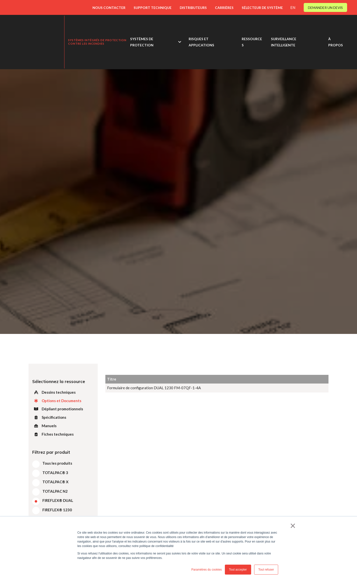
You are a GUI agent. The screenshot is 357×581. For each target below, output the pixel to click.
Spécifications (49, 417)
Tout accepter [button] (238, 569)
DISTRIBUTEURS (193, 7)
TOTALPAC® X (55, 482)
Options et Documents (56, 400)
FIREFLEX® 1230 (57, 510)
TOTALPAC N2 (55, 491)
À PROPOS (335, 30)
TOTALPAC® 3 (55, 472)
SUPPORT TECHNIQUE (153, 7)
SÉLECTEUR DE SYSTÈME (262, 7)
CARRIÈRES (224, 7)
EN (292, 7)
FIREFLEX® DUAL (57, 500)
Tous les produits (57, 463)
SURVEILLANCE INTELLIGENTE (283, 30)
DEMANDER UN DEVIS (325, 7)
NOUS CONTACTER (108, 7)
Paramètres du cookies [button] (206, 569)
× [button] (293, 525)
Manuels (44, 425)
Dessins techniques (54, 392)
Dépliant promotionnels (57, 409)
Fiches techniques (53, 434)
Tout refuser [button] (266, 569)
